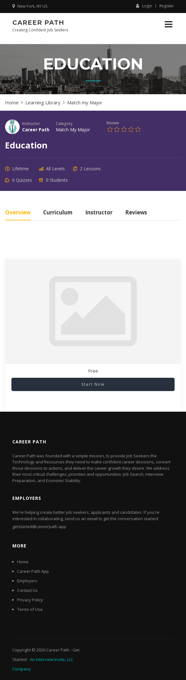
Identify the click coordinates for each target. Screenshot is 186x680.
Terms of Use (30, 609)
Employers (27, 581)
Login (144, 5)
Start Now (93, 384)
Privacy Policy (30, 600)
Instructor (31, 123)
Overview (17, 213)
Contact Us (27, 590)
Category (64, 123)
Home (23, 562)
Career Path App (33, 571)
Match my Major (73, 130)
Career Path (38, 22)
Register (166, 6)
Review (112, 122)
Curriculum (58, 213)
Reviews (136, 213)
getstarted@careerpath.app (39, 526)
